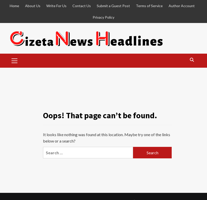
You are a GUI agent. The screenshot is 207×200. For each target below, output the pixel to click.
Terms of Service (149, 6)
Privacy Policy (103, 17)
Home (14, 6)
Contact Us (81, 6)
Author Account (182, 6)
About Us (32, 6)
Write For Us (56, 6)
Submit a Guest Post (113, 6)
